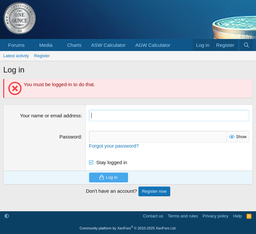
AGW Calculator (153, 45)
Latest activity (16, 55)
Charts (74, 45)
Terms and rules (183, 216)
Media (46, 45)
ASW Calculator (108, 45)
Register (42, 55)
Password (70, 136)
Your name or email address (50, 115)
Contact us (153, 216)
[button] (29, 45)
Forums (16, 45)
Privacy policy (215, 216)
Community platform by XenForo (128, 228)
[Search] (246, 45)
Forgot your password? (114, 146)
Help (237, 216)
